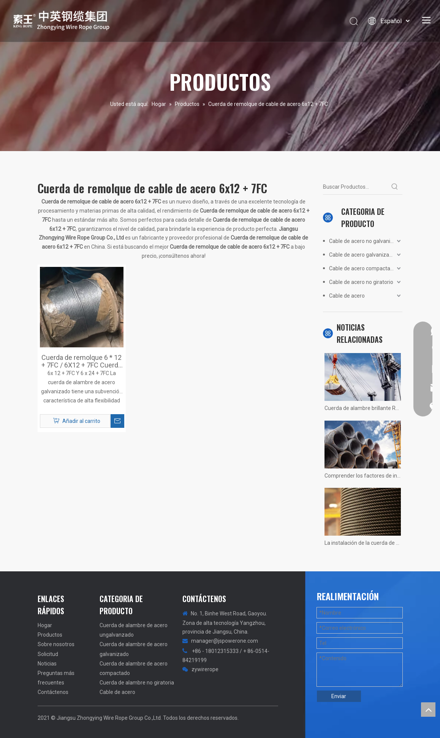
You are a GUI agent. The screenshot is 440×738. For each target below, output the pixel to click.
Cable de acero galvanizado (362, 255)
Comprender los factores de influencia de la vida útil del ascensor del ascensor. (362, 476)
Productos (50, 635)
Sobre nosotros (56, 644)
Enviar (338, 696)
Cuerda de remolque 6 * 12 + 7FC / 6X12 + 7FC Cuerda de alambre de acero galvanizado (81, 361)
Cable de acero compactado (362, 268)
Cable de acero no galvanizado (365, 241)
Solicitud (48, 654)
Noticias (47, 664)
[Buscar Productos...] (355, 186)
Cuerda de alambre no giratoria (137, 683)
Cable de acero (347, 296)
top (428, 709)
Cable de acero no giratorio (361, 282)
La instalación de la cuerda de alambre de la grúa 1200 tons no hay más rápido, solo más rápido (362, 543)
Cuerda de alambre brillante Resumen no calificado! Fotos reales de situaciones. (362, 408)
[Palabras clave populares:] (394, 186)
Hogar (45, 625)
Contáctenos (53, 692)
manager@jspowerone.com (224, 641)
